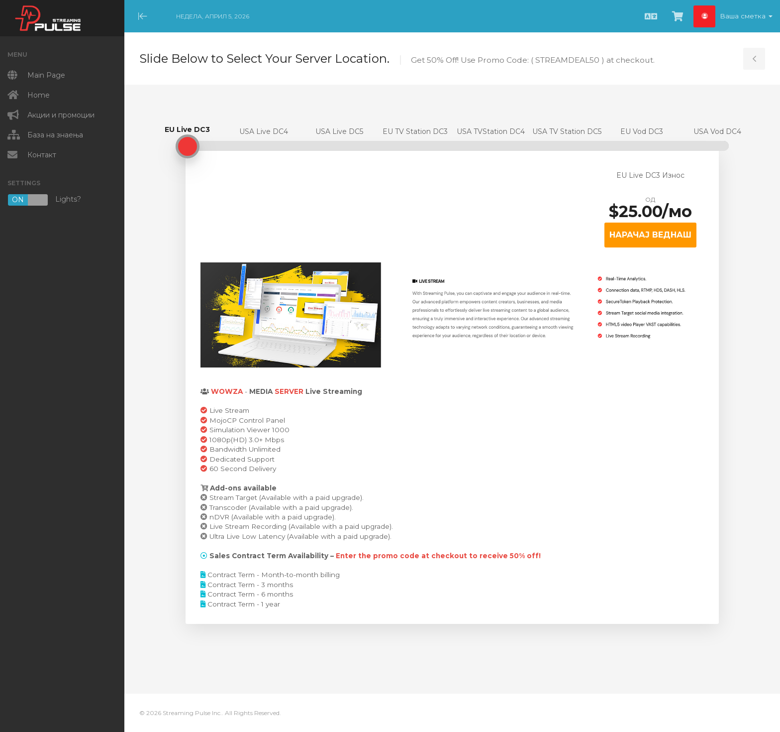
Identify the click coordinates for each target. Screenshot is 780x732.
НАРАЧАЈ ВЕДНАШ (650, 235)
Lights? (44, 200)
